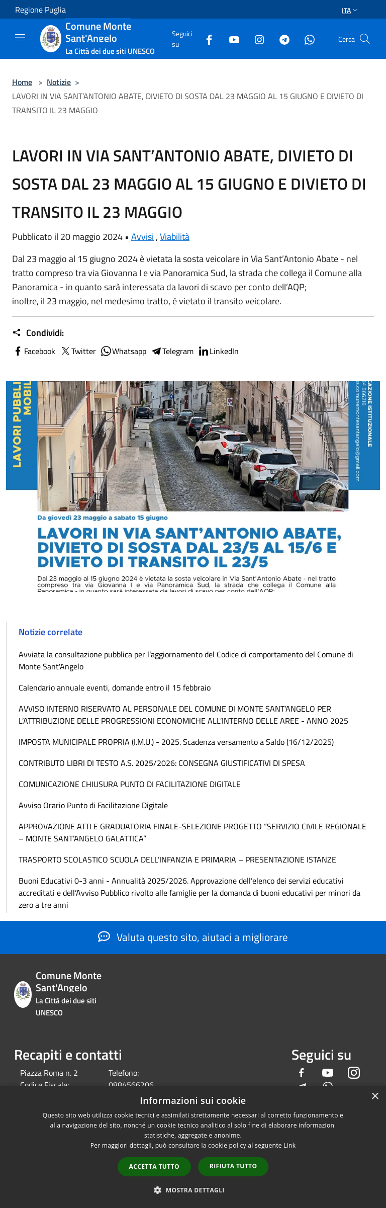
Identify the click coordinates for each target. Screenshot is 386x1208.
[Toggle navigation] (20, 38)
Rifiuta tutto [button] (233, 1166)
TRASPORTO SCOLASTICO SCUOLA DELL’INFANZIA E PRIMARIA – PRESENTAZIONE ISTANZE (177, 859)
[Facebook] (205, 38)
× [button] (374, 1096)
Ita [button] (351, 10)
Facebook (33, 351)
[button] (193, 1190)
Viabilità (174, 236)
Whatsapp (123, 351)
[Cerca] (365, 39)
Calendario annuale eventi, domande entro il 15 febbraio (115, 687)
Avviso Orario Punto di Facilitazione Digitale (93, 805)
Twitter (77, 351)
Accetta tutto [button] (154, 1166)
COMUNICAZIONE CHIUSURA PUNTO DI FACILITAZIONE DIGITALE (130, 784)
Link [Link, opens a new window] (289, 1145)
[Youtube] (230, 38)
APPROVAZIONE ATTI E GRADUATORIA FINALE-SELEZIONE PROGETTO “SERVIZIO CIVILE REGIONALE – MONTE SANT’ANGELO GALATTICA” (192, 832)
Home (22, 82)
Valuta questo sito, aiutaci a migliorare (193, 937)
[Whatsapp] (306, 38)
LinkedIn (218, 351)
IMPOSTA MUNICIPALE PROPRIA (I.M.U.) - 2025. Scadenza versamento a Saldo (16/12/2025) (176, 742)
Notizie (59, 82)
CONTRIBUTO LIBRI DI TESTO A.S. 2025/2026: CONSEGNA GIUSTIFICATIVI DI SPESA (162, 763)
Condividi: (38, 333)
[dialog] (193, 1147)
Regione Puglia (40, 10)
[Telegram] (280, 38)
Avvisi (142, 236)
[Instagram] (255, 38)
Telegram (172, 351)
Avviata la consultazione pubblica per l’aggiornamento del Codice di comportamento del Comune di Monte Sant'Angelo (186, 660)
